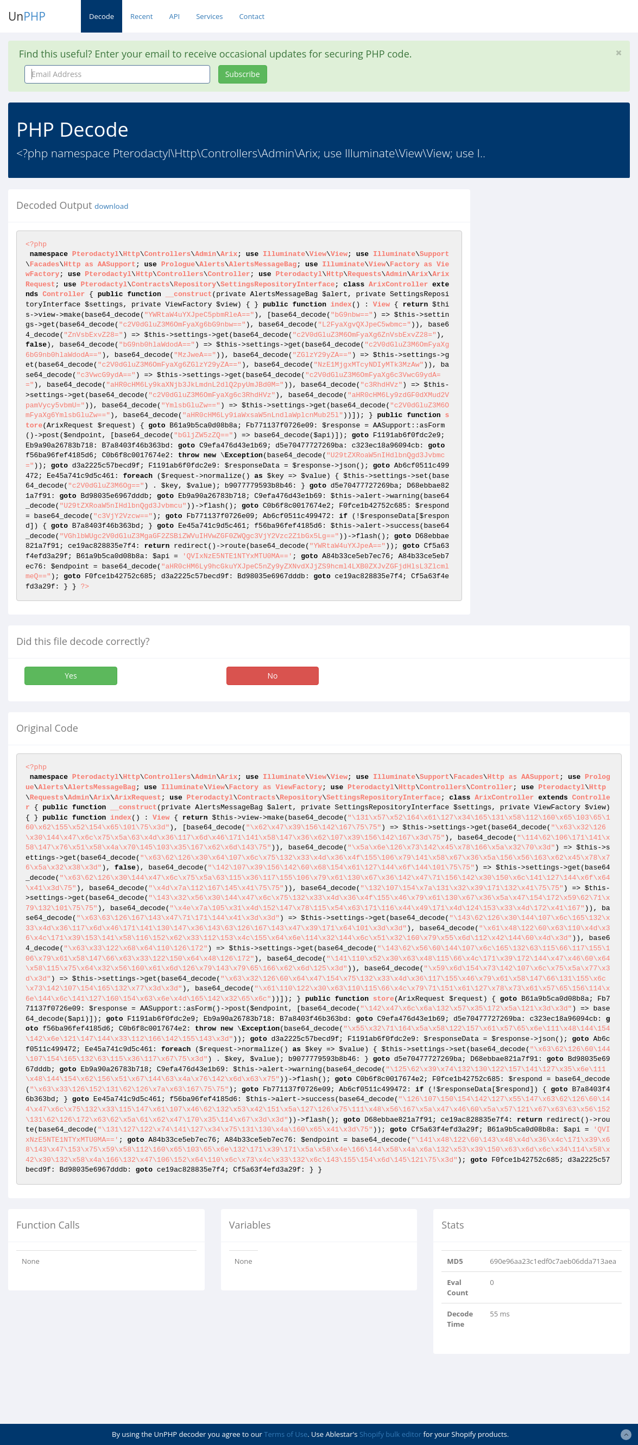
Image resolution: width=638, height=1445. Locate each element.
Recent (141, 16)
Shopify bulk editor (390, 1434)
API (174, 16)
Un (27, 16)
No (273, 675)
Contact (251, 16)
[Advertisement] (562, 352)
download (111, 206)
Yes (71, 675)
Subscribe (242, 74)
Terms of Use (285, 1434)
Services (209, 16)
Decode (101, 16)
